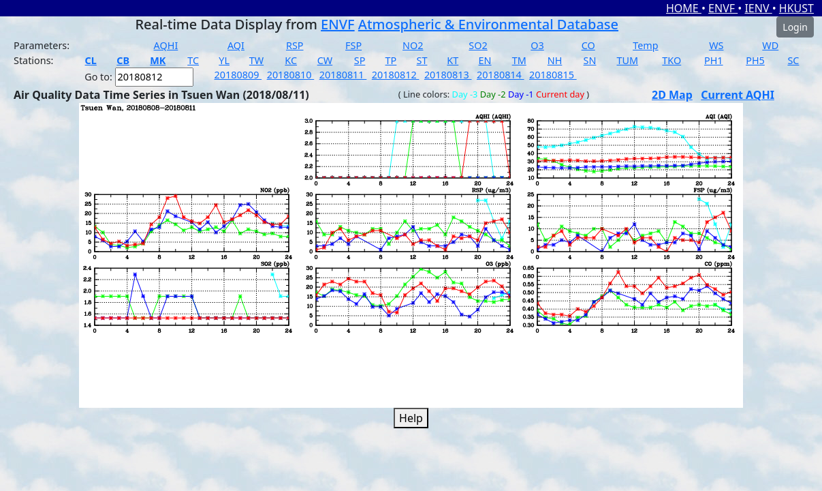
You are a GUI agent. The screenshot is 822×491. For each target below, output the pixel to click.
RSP (295, 45)
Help (411, 418)
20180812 (396, 74)
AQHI (166, 45)
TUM (628, 60)
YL (224, 60)
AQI (235, 45)
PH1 (713, 60)
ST (422, 60)
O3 (537, 45)
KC (291, 60)
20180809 (238, 74)
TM (519, 60)
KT (452, 60)
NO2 (412, 45)
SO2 (478, 45)
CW (324, 60)
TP (391, 60)
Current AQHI (737, 94)
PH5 (755, 60)
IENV (758, 8)
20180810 (291, 74)
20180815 (553, 74)
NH (555, 60)
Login (795, 26)
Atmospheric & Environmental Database (488, 24)
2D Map (672, 94)
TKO (671, 60)
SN (590, 60)
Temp (645, 45)
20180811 (343, 74)
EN (485, 60)
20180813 (448, 74)
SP (360, 60)
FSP (353, 45)
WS (716, 45)
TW (256, 60)
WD (770, 45)
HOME (683, 8)
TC (193, 60)
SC (793, 60)
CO (588, 45)
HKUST (796, 8)
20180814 (500, 74)
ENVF (723, 8)
